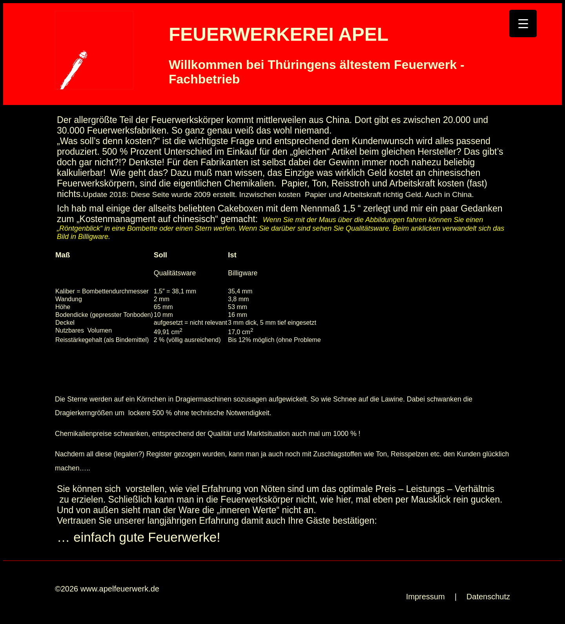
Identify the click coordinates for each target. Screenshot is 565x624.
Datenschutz (488, 596)
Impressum (425, 596)
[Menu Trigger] (523, 23)
